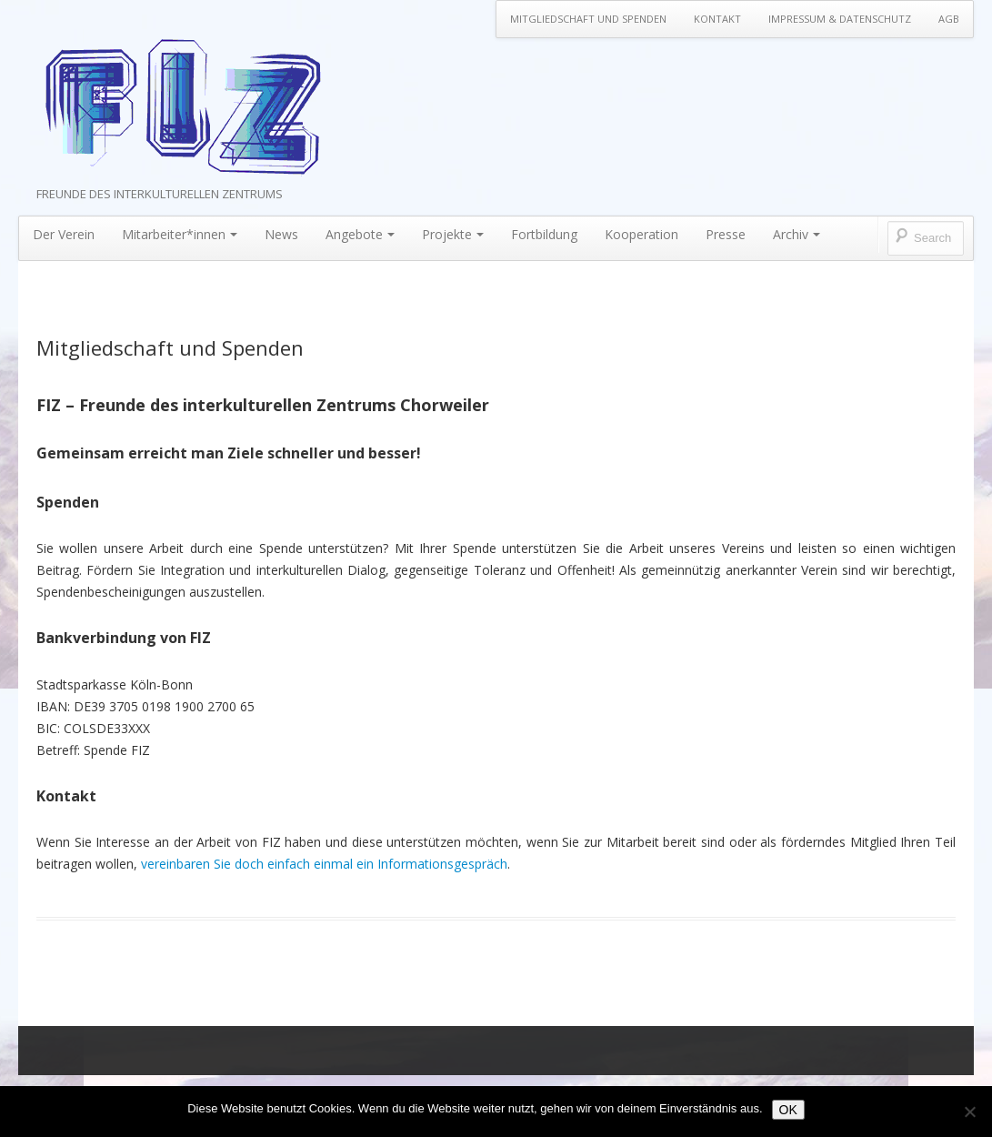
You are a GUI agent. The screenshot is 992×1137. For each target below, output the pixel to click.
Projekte (453, 234)
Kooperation (641, 234)
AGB (948, 18)
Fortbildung (544, 234)
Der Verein (64, 234)
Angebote (360, 234)
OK (788, 1109)
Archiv (796, 234)
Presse (726, 234)
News (281, 234)
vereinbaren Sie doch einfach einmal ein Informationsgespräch (324, 863)
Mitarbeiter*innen (179, 234)
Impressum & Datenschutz (839, 18)
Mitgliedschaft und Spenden (588, 18)
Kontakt (717, 18)
